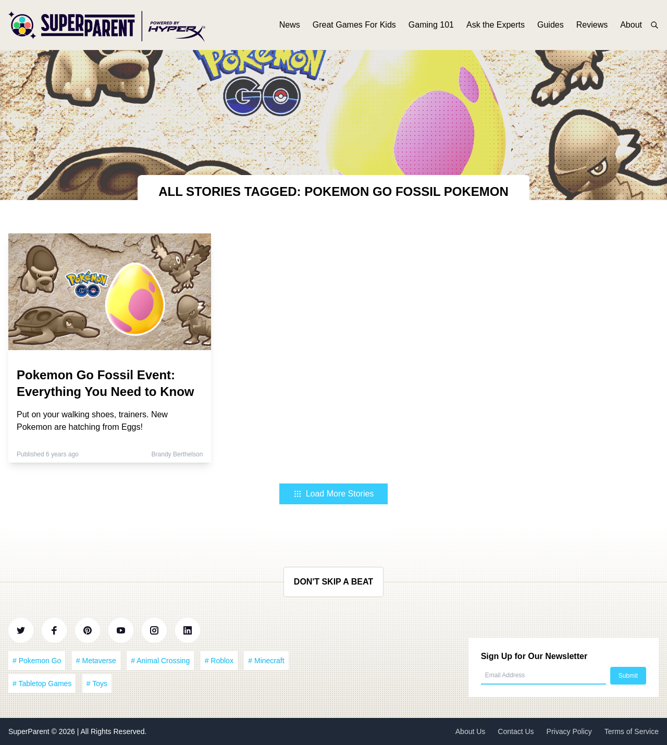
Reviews (592, 24)
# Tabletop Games (42, 683)
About (631, 24)
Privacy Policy (569, 731)
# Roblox (219, 660)
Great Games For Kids (354, 24)
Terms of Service (631, 731)
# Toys (97, 683)
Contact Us (516, 731)
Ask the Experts (495, 24)
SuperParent (30, 731)
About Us (470, 731)
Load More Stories (333, 493)
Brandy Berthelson (177, 454)
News (289, 24)
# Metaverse (96, 660)
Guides (550, 24)
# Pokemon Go (37, 660)
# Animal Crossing (160, 660)
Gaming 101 (431, 24)
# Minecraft (266, 660)
